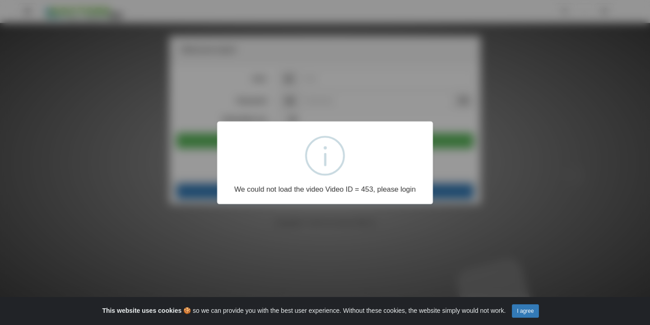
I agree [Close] (525, 311)
